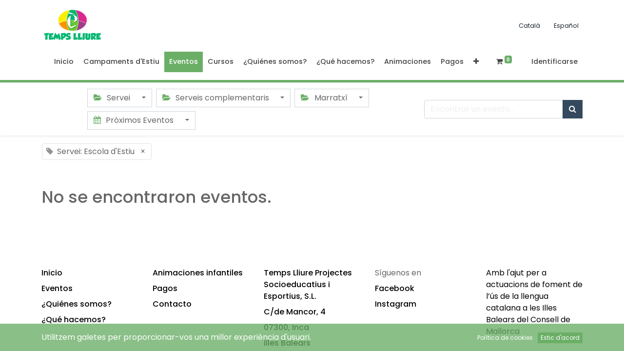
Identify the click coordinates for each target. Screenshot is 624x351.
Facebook (394, 288)
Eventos (57, 288)
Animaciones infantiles (198, 272)
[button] (476, 62)
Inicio (51, 272)
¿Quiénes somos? (76, 304)
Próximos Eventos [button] (135, 120)
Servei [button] (113, 97)
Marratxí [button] (325, 97)
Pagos (165, 288)
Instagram (395, 304)
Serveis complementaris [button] (216, 97)
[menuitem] (63, 62)
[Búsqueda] (573, 109)
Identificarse (554, 61)
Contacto (172, 304)
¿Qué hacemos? (73, 319)
